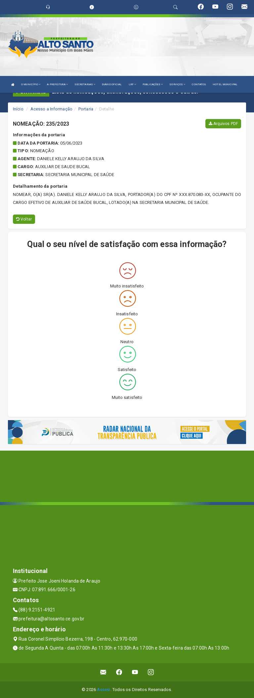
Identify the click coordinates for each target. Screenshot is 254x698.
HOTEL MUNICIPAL (225, 84)
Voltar (24, 219)
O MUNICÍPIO (30, 84)
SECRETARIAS (84, 84)
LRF (132, 84)
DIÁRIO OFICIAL (112, 84)
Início (18, 108)
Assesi (103, 689)
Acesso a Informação (51, 108)
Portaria (85, 108)
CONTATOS (199, 84)
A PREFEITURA (57, 84)
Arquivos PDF (223, 123)
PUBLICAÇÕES (153, 84)
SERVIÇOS (177, 84)
